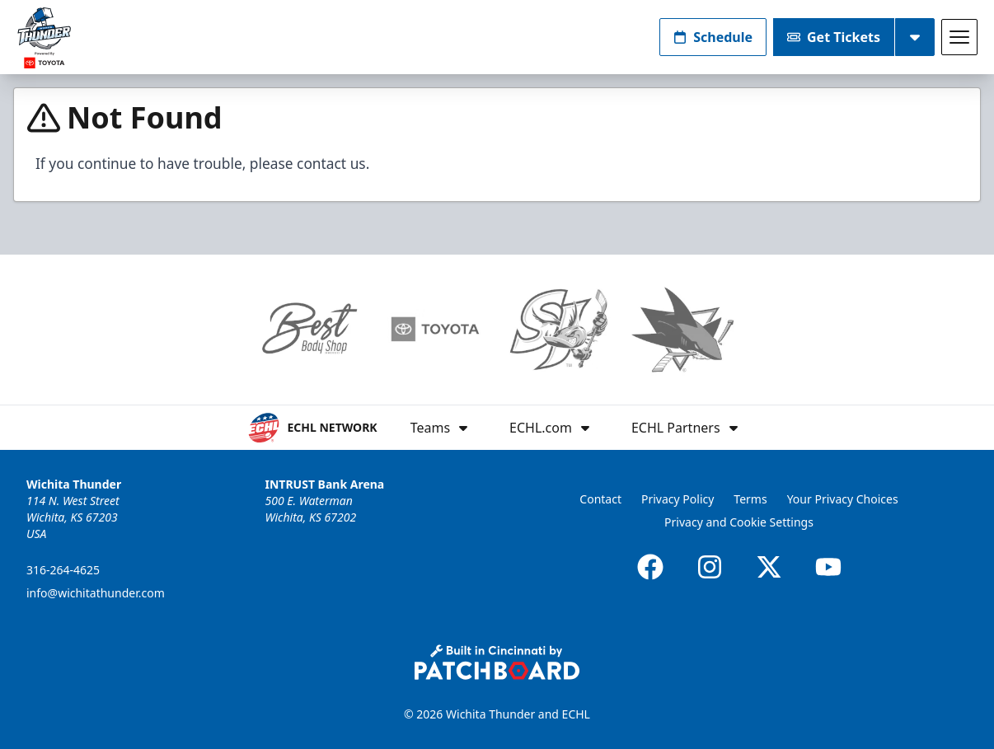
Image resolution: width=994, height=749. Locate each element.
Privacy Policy (677, 499)
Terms (750, 499)
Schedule (713, 37)
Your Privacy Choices (842, 499)
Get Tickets (833, 37)
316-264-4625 (63, 570)
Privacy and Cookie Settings (738, 522)
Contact (600, 499)
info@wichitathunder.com (95, 593)
